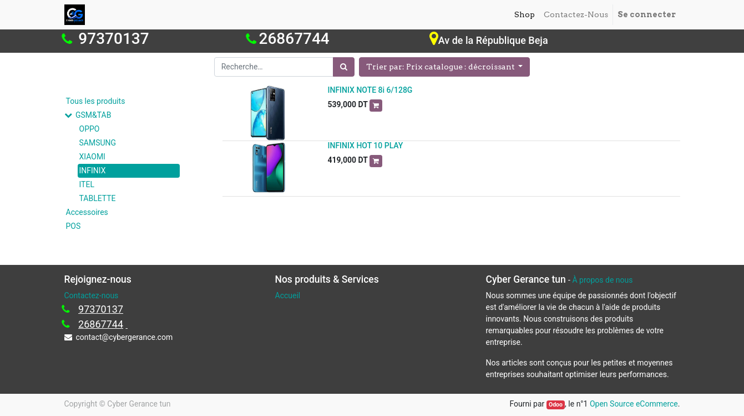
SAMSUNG (98, 142)
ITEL (86, 184)
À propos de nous (602, 279)
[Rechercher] (344, 67)
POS (73, 226)
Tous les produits (95, 101)
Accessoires (87, 212)
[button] (444, 67)
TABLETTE (97, 198)
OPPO (89, 128)
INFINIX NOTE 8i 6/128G (370, 90)
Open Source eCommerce (634, 403)
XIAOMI (92, 156)
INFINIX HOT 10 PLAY (365, 145)
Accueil (288, 295)
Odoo (556, 404)
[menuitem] (524, 14)
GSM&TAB (93, 115)
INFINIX (92, 170)
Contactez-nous (91, 295)
